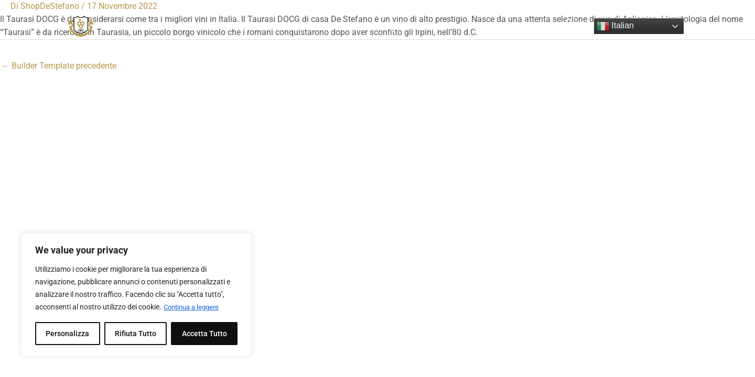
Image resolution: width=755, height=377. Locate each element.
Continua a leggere (194, 307)
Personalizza (67, 333)
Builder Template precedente (58, 66)
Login (488, 26)
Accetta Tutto (204, 333)
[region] (136, 295)
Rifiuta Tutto (135, 333)
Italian (615, 26)
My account (436, 26)
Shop (386, 26)
